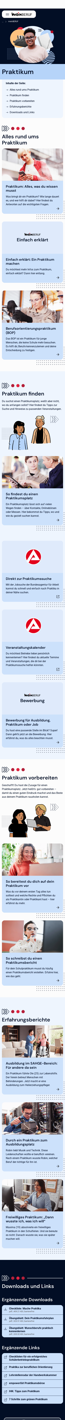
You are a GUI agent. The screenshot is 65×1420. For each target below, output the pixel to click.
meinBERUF (13, 21)
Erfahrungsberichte (20, 106)
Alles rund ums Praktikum (24, 89)
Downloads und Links (22, 112)
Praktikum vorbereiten (22, 101)
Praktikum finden (19, 95)
